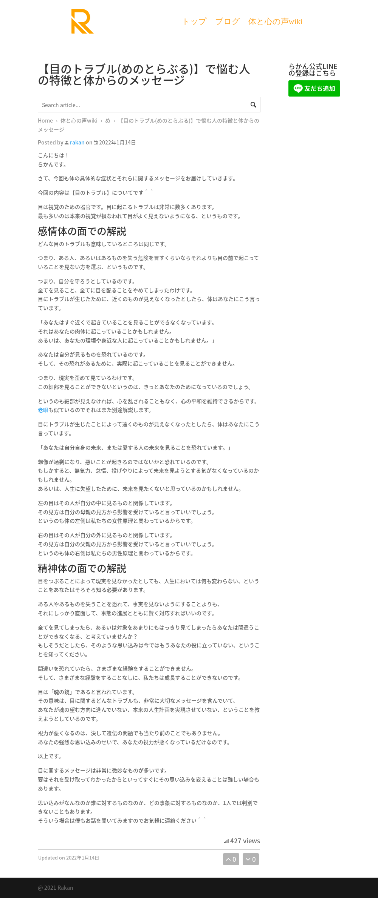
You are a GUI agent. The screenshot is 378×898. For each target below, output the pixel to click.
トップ (194, 22)
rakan (77, 142)
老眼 (43, 409)
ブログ (227, 22)
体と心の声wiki (275, 22)
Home (45, 120)
